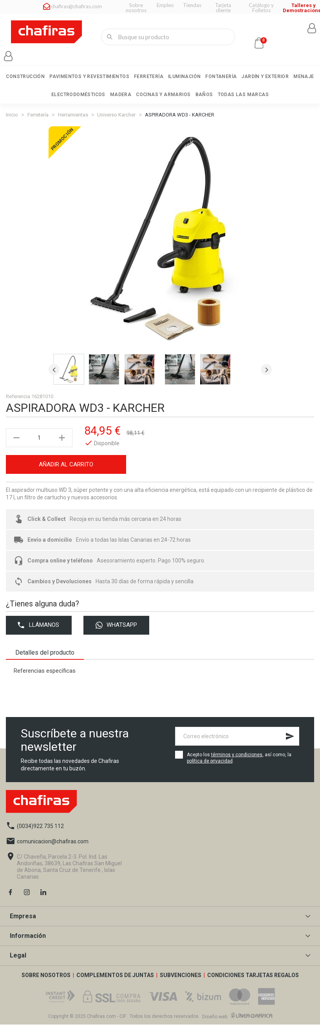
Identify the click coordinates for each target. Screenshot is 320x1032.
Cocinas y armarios (163, 94)
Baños (204, 94)
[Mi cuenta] (8, 56)
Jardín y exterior (265, 76)
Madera (120, 94)
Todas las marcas (243, 94)
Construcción (25, 76)
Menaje (303, 76)
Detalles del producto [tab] (49, 660)
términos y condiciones (236, 762)
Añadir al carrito (66, 471)
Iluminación (184, 76)
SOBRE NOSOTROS (47, 982)
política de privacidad (210, 769)
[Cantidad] (39, 444)
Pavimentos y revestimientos (89, 76)
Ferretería (148, 76)
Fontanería (221, 76)
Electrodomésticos (78, 94)
